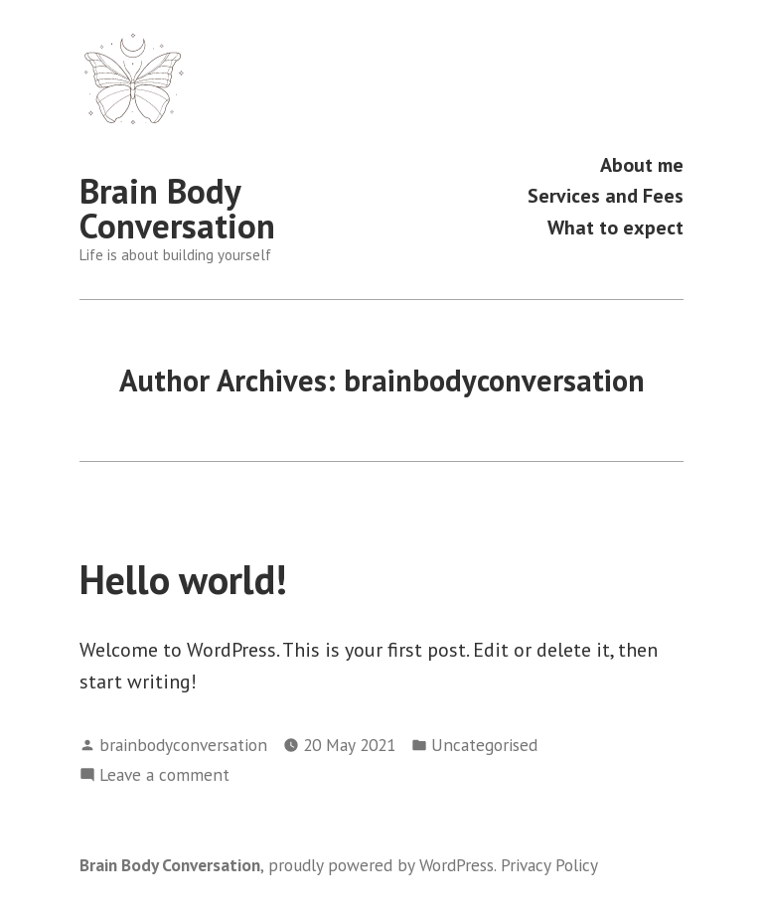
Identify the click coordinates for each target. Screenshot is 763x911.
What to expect (615, 227)
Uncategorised (484, 744)
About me (642, 164)
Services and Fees (606, 196)
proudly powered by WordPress (381, 864)
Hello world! (183, 579)
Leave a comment (164, 775)
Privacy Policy (549, 864)
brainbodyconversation (183, 744)
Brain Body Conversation (177, 208)
